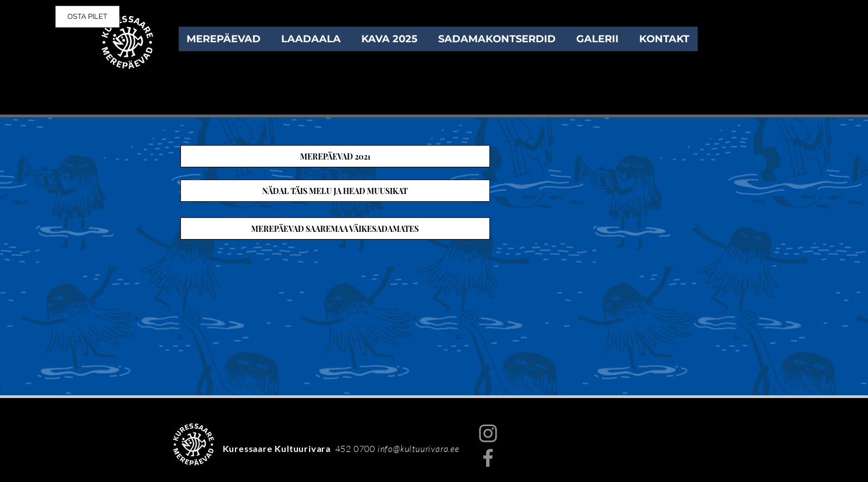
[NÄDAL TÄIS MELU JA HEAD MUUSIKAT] (335, 191)
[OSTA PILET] (87, 17)
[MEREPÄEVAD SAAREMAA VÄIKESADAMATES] (335, 228)
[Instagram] (488, 433)
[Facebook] (488, 458)
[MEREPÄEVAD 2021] (335, 156)
